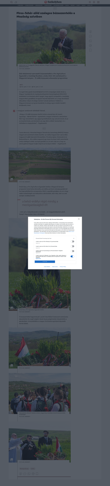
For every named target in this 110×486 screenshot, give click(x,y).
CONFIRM (44, 261)
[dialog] (55, 243)
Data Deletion (47, 266)
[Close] (79, 219)
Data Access (55, 266)
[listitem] (55, 238)
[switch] (72, 241)
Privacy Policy (63, 266)
